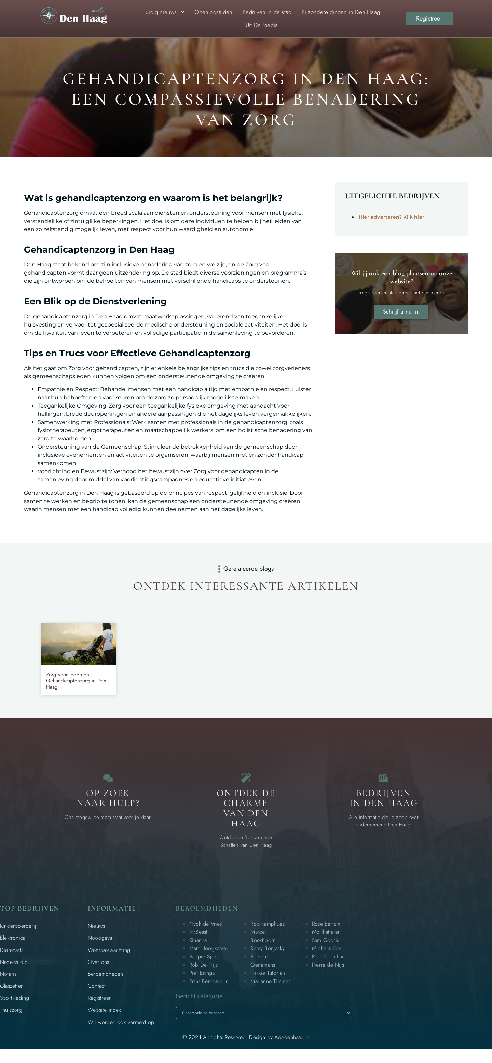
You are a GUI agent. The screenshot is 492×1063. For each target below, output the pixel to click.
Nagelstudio (14, 969)
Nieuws (96, 933)
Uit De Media (262, 25)
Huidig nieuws (162, 11)
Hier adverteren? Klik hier (391, 217)
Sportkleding (14, 1005)
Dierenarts (11, 957)
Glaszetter (11, 993)
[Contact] (108, 781)
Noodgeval (100, 945)
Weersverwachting (109, 957)
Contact (97, 993)
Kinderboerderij (18, 933)
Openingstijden (213, 12)
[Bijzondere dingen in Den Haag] (246, 781)
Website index (104, 1017)
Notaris (8, 981)
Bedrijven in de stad (267, 12)
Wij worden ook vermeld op (121, 1029)
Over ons (98, 969)
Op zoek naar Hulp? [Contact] (108, 805)
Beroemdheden (105, 981)
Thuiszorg (11, 1017)
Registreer (99, 1005)
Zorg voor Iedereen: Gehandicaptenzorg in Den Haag (76, 681)
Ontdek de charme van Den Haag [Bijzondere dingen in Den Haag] (246, 815)
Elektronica (12, 945)
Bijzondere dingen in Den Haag (341, 12)
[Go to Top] (465, 1010)
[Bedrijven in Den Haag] (383, 781)
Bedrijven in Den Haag (384, 805)
